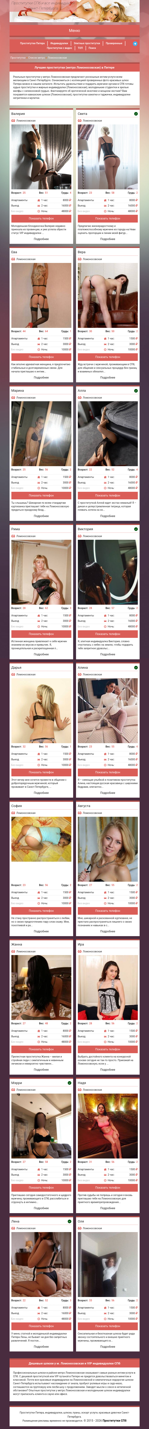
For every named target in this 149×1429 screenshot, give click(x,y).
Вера (82, 252)
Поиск (92, 48)
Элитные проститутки (87, 43)
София (16, 806)
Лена (15, 1221)
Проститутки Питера (32, 43)
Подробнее (41, 239)
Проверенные (114, 43)
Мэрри (16, 1083)
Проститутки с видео (59, 48)
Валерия (18, 114)
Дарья (16, 667)
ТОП (80, 48)
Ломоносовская (26, 120)
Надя (82, 1083)
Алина (83, 667)
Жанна (16, 944)
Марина (17, 390)
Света (82, 114)
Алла (82, 390)
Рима (15, 529)
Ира (81, 944)
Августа (84, 806)
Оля (81, 1221)
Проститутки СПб (114, 1420)
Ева (14, 252)
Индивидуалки (59, 43)
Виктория (85, 529)
